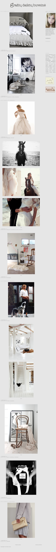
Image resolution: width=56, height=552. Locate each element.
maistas (47, 64)
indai (49, 61)
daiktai (51, 57)
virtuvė (54, 72)
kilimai (50, 62)
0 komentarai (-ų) (4, 456)
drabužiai (8, 229)
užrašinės (50, 71)
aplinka (54, 54)
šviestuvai (47, 70)
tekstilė (50, 70)
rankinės (8, 541)
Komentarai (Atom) (8, 546)
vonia (46, 73)
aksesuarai (51, 54)
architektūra (53, 55)
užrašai (47, 71)
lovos (54, 63)
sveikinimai (50, 69)
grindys (47, 61)
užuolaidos (53, 71)
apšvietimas (47, 55)
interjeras (9, 277)
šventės (54, 69)
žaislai (48, 73)
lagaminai (54, 62)
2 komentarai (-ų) (4, 96)
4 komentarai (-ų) (4, 50)
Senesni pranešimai (38, 544)
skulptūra (47, 69)
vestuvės (20, 229)
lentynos (52, 63)
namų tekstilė (48, 65)
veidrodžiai (47, 72)
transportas (53, 70)
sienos (54, 68)
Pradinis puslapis (18, 544)
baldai (49, 56)
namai (54, 64)
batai (54, 56)
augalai (47, 56)
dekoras (54, 57)
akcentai (47, 54)
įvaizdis (47, 62)
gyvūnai (17, 229)
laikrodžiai (47, 63)
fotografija (13, 229)
